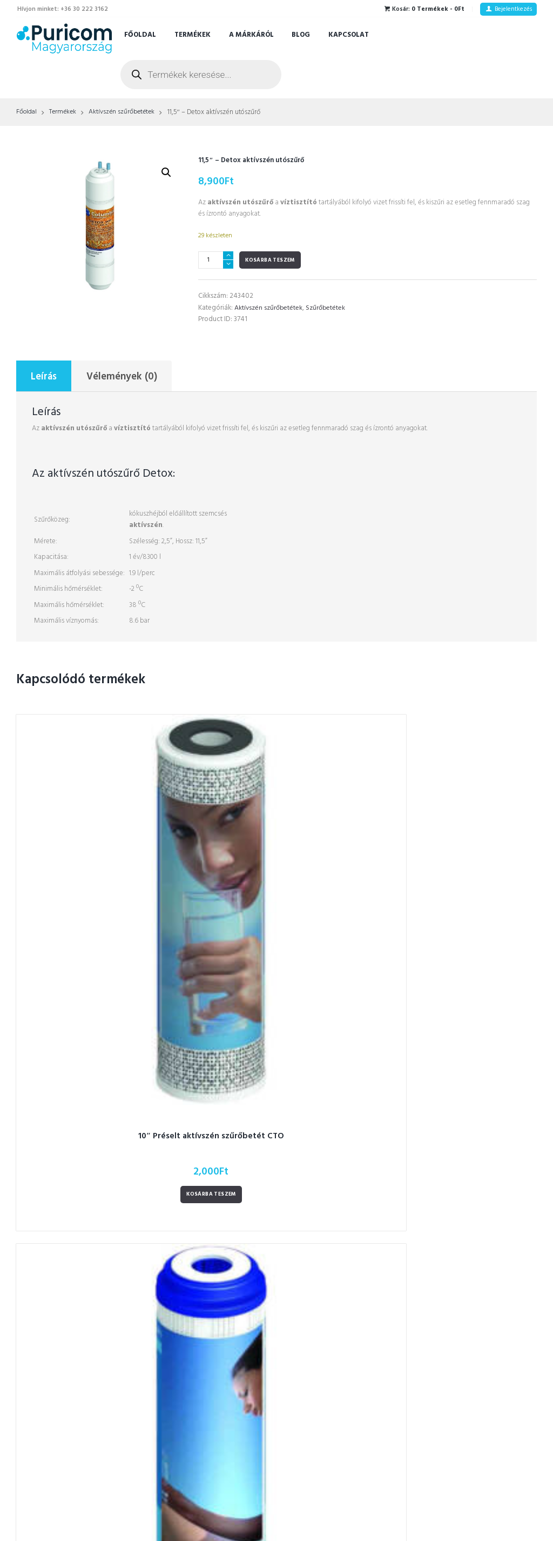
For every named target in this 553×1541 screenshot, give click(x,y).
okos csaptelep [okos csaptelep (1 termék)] (313, 1246)
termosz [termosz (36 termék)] (353, 1390)
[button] (166, 173)
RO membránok (182, 1233)
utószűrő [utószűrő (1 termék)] (303, 1426)
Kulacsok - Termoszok (193, 1206)
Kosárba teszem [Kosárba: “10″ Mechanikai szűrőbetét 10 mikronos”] (343, 923)
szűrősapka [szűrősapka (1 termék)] (307, 1390)
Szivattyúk (175, 1316)
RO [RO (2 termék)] (295, 1336)
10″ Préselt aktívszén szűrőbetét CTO (75, 870)
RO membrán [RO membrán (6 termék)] (337, 1336)
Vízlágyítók (176, 1165)
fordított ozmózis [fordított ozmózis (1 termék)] (315, 1173)
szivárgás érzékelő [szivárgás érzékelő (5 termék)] (318, 1354)
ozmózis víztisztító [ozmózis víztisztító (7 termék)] (317, 1282)
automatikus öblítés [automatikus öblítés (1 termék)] (354, 1083)
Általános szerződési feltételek (471, 1083)
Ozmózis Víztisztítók (192, 1151)
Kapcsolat (348, 35)
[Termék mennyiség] (215, 260)
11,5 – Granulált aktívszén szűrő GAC (477, 870)
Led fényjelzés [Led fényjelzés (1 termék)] (339, 1210)
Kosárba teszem (270, 260)
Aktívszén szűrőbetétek (126, 112)
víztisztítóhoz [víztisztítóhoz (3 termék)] (310, 1445)
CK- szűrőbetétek (186, 1124)
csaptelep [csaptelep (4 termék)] (305, 1119)
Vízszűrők (173, 1137)
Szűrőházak (176, 1219)
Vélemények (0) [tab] (123, 377)
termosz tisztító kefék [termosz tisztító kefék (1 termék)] (322, 1409)
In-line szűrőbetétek (190, 1274)
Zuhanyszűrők (180, 1192)
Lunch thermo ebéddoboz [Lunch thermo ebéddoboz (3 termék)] (329, 1228)
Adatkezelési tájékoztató (462, 1096)
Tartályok (174, 1329)
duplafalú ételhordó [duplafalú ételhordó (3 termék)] (320, 1137)
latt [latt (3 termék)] (295, 1210)
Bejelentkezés (513, 9)
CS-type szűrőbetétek (193, 1096)
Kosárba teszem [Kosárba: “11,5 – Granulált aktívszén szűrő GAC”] (478, 923)
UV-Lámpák (176, 1301)
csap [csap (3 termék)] (346, 1101)
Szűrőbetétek (327, 307)
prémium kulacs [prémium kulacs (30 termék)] (314, 1300)
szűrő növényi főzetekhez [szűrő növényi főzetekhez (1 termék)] (328, 1372)
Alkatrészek (177, 1357)
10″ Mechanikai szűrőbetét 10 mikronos (343, 870)
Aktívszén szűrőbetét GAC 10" (209, 865)
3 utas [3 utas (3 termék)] (299, 1083)
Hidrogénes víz (182, 1178)
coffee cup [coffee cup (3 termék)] (306, 1101)
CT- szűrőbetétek (186, 1110)
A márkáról (251, 35)
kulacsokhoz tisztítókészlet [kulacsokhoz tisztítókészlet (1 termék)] (329, 1192)
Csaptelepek (178, 1288)
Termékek (192, 35)
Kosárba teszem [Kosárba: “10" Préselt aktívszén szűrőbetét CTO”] (75, 923)
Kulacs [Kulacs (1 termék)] (367, 1173)
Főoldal (140, 35)
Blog (301, 35)
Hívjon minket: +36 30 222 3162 (62, 9)
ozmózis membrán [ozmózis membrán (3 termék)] (318, 1264)
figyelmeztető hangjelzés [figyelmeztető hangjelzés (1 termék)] (328, 1156)
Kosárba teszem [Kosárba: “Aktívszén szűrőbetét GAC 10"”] (209, 923)
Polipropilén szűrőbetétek (200, 1247)
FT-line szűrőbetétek (191, 1083)
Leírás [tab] (44, 377)
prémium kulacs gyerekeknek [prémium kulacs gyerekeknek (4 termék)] (334, 1318)
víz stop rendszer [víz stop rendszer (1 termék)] (358, 1426)
